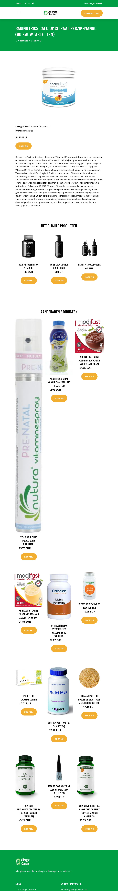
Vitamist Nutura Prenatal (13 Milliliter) (28, 541)
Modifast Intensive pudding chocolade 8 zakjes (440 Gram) (89, 360)
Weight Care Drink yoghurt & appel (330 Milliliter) (59, 382)
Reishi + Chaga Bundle (89, 264)
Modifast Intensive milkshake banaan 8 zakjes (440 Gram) (29, 614)
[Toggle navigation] (18, 12)
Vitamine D (36, 40)
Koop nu (23, 146)
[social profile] (33, 3)
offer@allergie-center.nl (92, 3)
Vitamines (23, 40)
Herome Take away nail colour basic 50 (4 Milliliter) (59, 790)
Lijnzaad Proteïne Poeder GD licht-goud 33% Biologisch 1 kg (89, 699)
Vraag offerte (91, 13)
